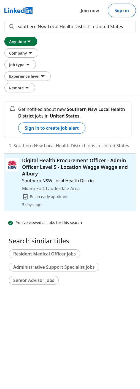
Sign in (122, 10)
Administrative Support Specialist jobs (54, 267)
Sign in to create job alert (52, 128)
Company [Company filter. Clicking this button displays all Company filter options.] (21, 53)
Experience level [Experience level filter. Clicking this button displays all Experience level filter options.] (27, 76)
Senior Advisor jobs (33, 280)
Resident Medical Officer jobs (44, 254)
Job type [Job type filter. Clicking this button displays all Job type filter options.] (20, 64)
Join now (90, 10)
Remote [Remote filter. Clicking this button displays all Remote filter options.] (19, 87)
